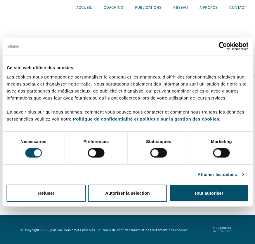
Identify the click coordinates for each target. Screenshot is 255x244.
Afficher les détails (217, 174)
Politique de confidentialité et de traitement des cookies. (142, 230)
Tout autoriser (208, 193)
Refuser (46, 193)
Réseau (180, 7)
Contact (237, 7)
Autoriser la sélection (127, 193)
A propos (209, 7)
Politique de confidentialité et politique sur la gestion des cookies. (147, 118)
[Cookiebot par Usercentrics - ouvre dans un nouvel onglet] (222, 46)
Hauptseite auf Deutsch (223, 229)
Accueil (84, 7)
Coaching (113, 7)
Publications (148, 7)
